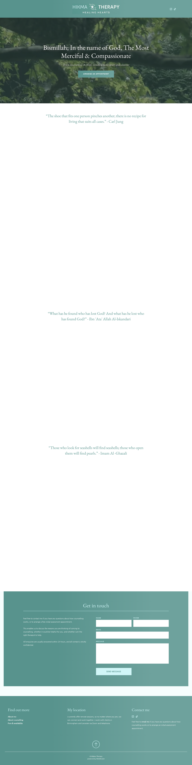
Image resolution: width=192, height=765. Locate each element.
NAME (98, 618)
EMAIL (98, 630)
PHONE (136, 618)
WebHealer (100, 759)
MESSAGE (100, 641)
